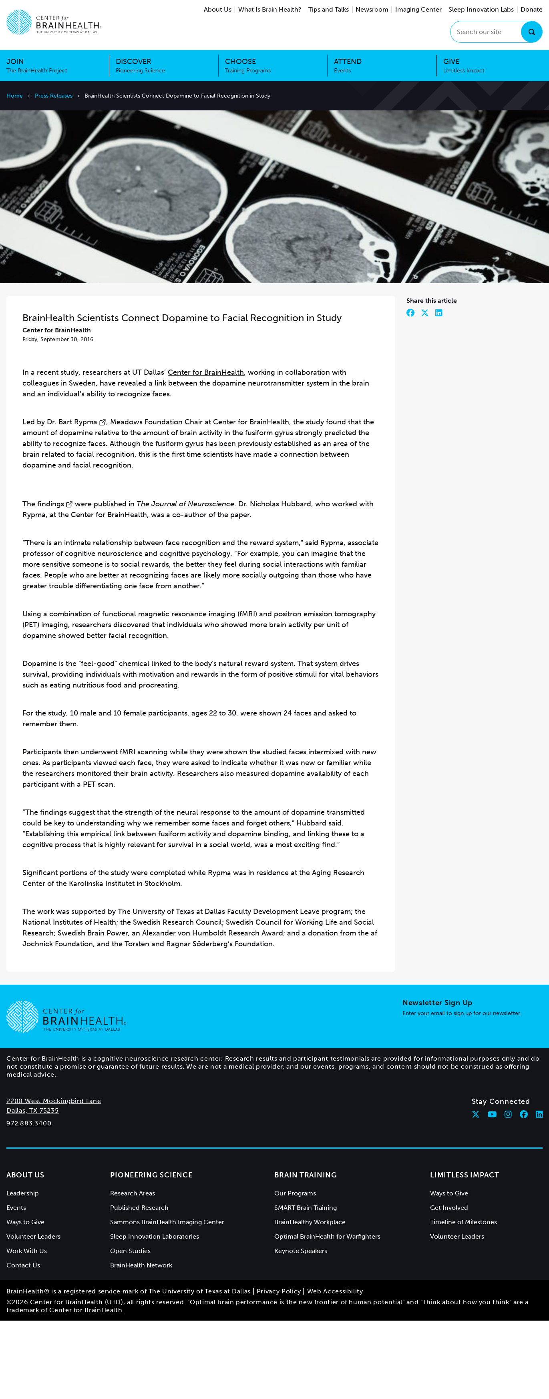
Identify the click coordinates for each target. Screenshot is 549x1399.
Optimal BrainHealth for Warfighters (327, 1315)
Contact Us (23, 1343)
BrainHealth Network (141, 1343)
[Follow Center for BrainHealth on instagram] (508, 1193)
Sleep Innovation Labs (481, 9)
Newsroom (372, 9)
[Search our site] (496, 32)
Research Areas (132, 1271)
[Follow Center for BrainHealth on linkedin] (539, 1193)
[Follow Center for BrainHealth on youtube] (492, 1193)
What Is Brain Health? (270, 9)
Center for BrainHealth (206, 450)
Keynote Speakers (300, 1329)
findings (55, 582)
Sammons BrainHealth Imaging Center (167, 1300)
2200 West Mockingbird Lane (53, 1179)
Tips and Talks (328, 9)
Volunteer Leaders (33, 1315)
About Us (217, 9)
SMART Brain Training (305, 1286)
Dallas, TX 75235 (32, 1189)
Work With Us (26, 1329)
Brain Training (305, 1253)
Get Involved (449, 1286)
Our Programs (295, 1271)
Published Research (139, 1286)
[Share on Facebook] (410, 391)
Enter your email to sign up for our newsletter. (462, 1091)
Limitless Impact (464, 1253)
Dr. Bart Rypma (76, 500)
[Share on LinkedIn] (438, 391)
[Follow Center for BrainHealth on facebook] (524, 1193)
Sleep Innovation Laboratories (154, 1315)
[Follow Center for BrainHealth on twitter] (476, 1193)
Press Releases (53, 95)
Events (16, 1286)
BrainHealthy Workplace (310, 1300)
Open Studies (130, 1329)
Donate (532, 9)
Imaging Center (418, 9)
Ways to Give (25, 1300)
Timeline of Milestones (463, 1300)
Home (14, 95)
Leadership (22, 1271)
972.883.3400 (29, 1201)
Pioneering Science (151, 1253)
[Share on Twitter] (425, 391)
